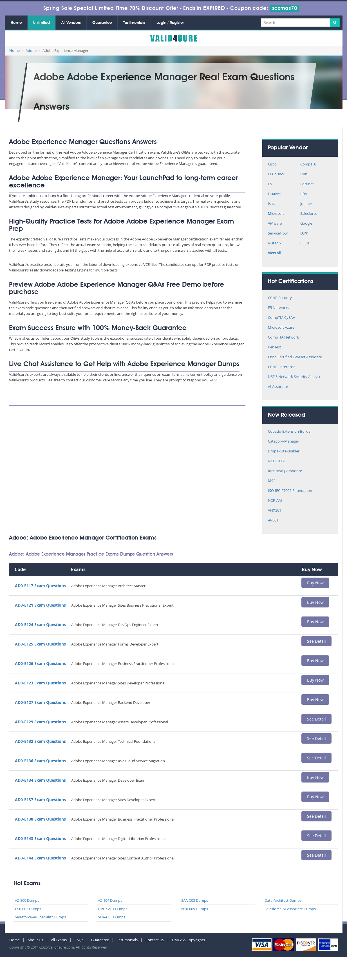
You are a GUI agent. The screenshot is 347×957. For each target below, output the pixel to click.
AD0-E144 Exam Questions (40, 858)
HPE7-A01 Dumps (112, 908)
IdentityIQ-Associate (285, 471)
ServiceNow (278, 233)
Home (16, 23)
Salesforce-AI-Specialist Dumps (40, 917)
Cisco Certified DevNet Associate (295, 357)
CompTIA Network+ (284, 337)
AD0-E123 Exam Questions (40, 683)
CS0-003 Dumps (28, 908)
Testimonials (134, 23)
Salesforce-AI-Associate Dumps (290, 908)
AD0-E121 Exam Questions (40, 605)
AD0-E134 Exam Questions (40, 780)
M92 (271, 481)
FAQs (79, 939)
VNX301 (274, 511)
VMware (275, 224)
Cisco (272, 164)
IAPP (304, 233)
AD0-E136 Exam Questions (40, 760)
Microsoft (276, 214)
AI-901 (273, 520)
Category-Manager (283, 441)
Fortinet (307, 184)
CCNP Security (280, 298)
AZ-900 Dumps (27, 900)
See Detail (316, 641)
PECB (304, 243)
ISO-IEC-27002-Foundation (290, 491)
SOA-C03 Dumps (111, 917)
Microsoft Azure (281, 328)
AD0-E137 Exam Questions (40, 799)
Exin (303, 174)
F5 (270, 184)
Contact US (154, 939)
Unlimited (41, 23)
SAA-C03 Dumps (194, 900)
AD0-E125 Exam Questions (40, 644)
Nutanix (274, 243)
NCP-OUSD (277, 461)
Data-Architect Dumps (283, 900)
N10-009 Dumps (194, 908)
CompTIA (308, 164)
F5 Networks (278, 308)
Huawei (274, 194)
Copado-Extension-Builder (290, 432)
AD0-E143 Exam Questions (40, 838)
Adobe (31, 50)
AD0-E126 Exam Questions (40, 663)
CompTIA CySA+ (281, 318)
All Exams (59, 939)
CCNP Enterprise (281, 367)
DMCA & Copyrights (188, 939)
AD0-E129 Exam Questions (40, 721)
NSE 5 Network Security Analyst (294, 377)
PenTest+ (275, 347)
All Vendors (71, 23)
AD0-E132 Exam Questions (40, 741)
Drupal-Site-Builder (283, 451)
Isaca (272, 204)
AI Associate (278, 387)
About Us (35, 939)
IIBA (303, 194)
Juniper (306, 204)
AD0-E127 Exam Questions (40, 702)
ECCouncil (276, 174)
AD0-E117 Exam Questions (40, 585)
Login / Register (170, 23)
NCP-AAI (275, 501)
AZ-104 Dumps (110, 900)
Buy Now (315, 582)
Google (306, 224)
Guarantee (102, 23)
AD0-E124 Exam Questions (40, 624)
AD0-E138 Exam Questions (40, 819)
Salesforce (308, 214)
